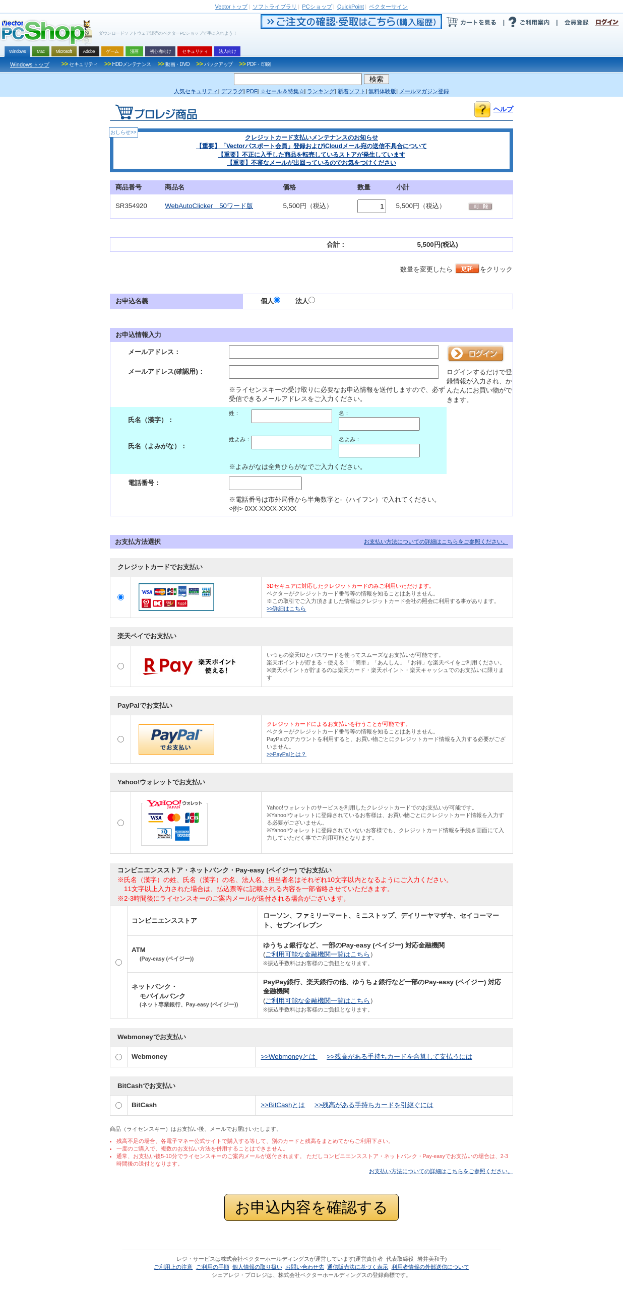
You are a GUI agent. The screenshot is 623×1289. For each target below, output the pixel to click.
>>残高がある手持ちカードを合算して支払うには (399, 1056)
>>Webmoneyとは (289, 1056)
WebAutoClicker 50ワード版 (209, 206)
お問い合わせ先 (304, 1267)
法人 (305, 301)
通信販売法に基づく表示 (357, 1267)
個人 (270, 301)
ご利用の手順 (212, 1267)
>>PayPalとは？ (286, 754)
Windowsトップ (29, 64)
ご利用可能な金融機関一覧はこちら (317, 954)
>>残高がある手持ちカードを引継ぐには (374, 1105)
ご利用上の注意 (173, 1267)
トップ (231, 7)
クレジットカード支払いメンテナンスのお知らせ (311, 137)
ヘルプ (503, 109)
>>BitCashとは (283, 1105)
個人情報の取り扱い (257, 1267)
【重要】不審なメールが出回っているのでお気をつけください (311, 162)
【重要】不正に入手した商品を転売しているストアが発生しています (311, 154)
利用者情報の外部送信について (430, 1267)
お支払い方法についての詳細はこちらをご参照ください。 (436, 541)
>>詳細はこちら (286, 608)
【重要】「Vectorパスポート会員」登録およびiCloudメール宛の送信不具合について (311, 146)
